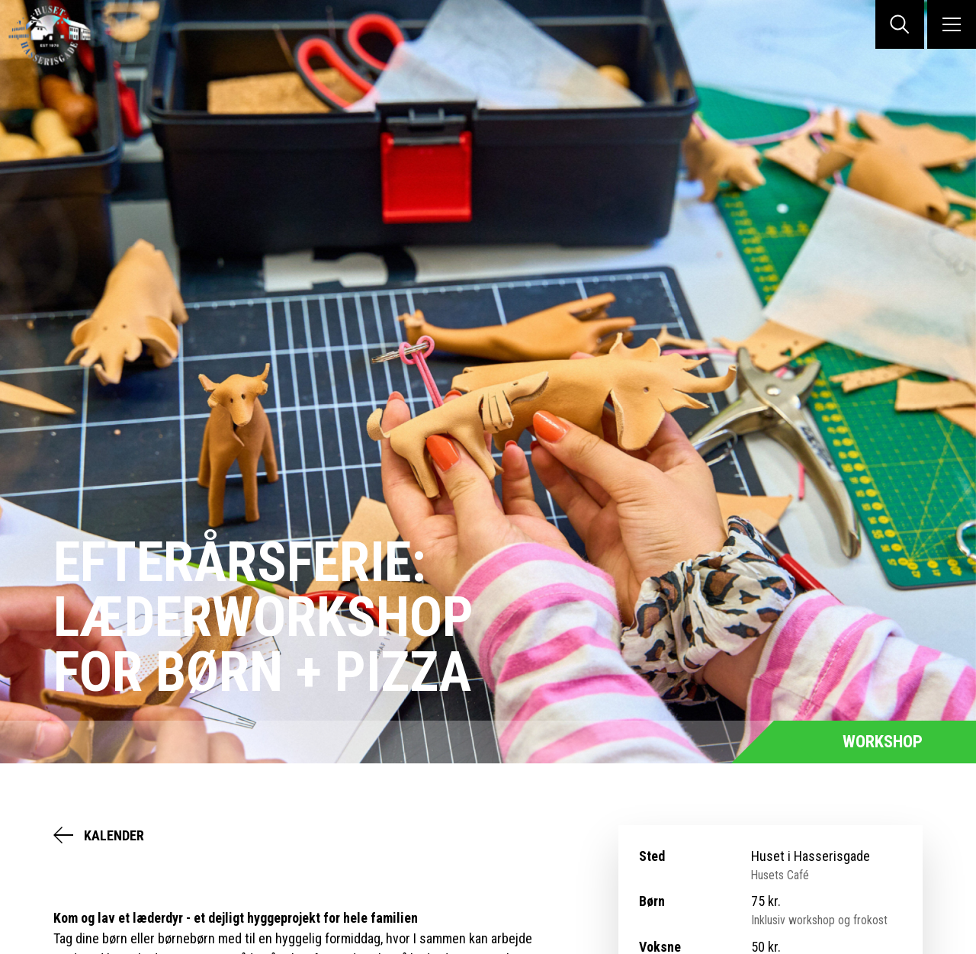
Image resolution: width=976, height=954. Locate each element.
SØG (899, 24)
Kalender (114, 835)
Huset (61, 35)
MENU (951, 24)
